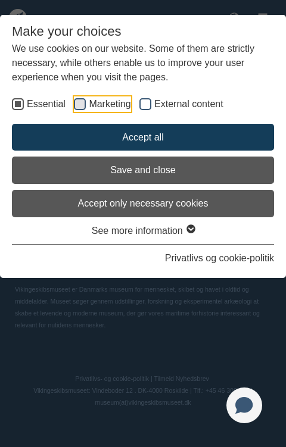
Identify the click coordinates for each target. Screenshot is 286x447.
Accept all (142, 137)
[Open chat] (244, 405)
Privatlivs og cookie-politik (219, 258)
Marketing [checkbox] (109, 104)
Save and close (142, 170)
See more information (143, 231)
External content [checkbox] (188, 104)
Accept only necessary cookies (143, 203)
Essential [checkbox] (46, 104)
